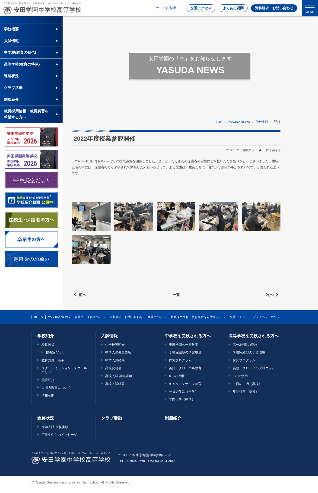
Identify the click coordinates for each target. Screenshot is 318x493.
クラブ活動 (13, 88)
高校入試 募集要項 (118, 376)
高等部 (276, 150)
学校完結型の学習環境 (185, 352)
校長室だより (55, 352)
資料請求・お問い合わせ (274, 8)
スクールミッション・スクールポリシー (64, 370)
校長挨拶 (47, 345)
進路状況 (11, 76)
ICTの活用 (176, 376)
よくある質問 (233, 8)
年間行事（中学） (182, 399)
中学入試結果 (115, 360)
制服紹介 (11, 100)
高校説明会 (113, 368)
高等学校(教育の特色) (22, 64)
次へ (269, 295)
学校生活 (262, 122)
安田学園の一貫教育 (183, 345)
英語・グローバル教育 (185, 368)
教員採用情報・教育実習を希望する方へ (26, 114)
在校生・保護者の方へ (90, 317)
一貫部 (267, 150)
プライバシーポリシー (268, 317)
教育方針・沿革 (52, 360)
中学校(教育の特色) (20, 52)
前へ (82, 295)
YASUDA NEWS (239, 122)
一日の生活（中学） (183, 391)
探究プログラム (180, 360)
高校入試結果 (115, 384)
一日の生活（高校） (247, 384)
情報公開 (47, 395)
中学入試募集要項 (118, 352)
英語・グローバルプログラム (254, 368)
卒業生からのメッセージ (59, 434)
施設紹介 (47, 380)
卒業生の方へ (157, 317)
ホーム (38, 317)
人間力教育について (56, 387)
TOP (219, 122)
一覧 (176, 295)
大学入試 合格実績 (54, 427)
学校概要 (11, 29)
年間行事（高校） (246, 391)
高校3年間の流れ (245, 345)
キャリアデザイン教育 (185, 384)
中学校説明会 (115, 345)
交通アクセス (201, 8)
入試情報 (11, 41)
